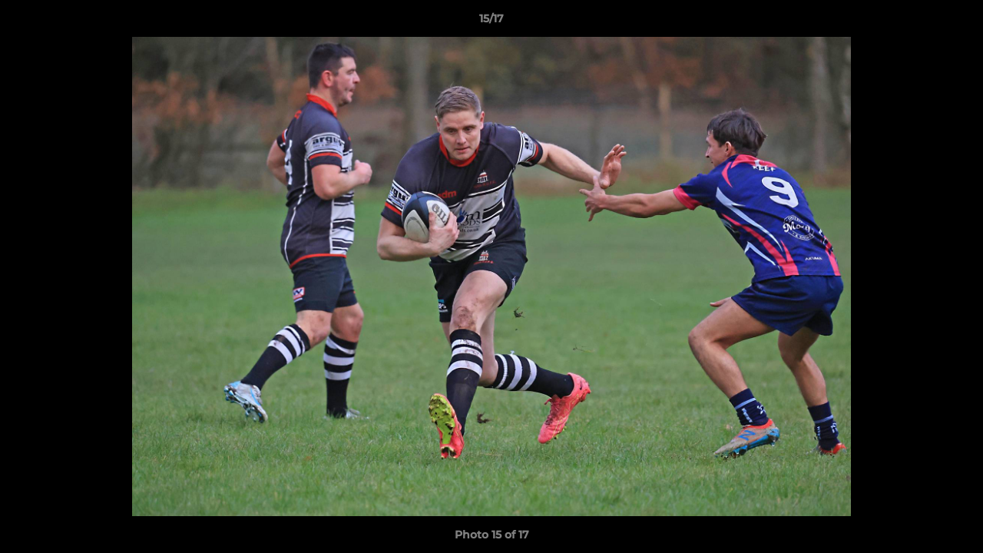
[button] (955, 22)
